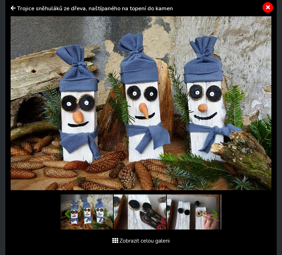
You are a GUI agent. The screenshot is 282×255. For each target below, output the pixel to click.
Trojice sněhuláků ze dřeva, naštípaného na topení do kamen (95, 8)
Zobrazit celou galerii (141, 241)
